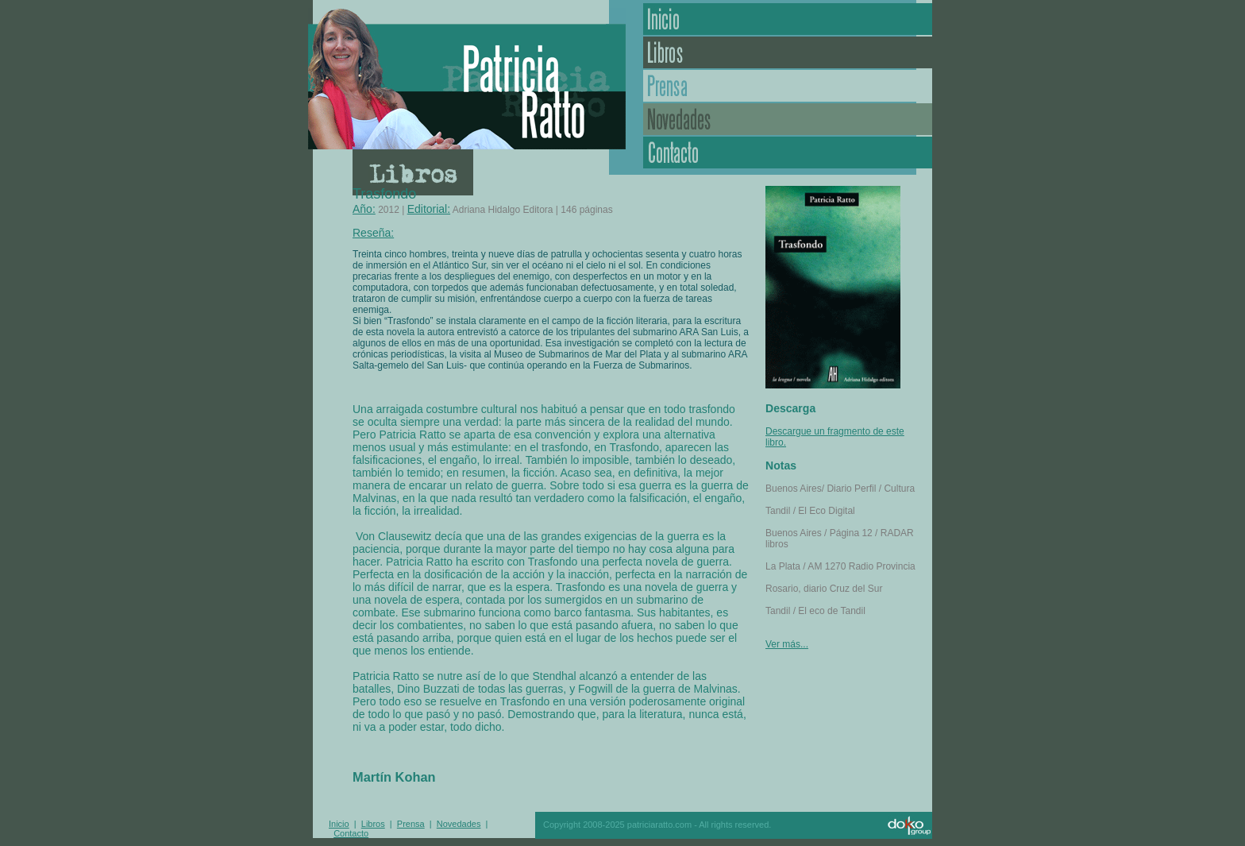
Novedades (787, 119)
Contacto (787, 152)
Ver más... (786, 644)
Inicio (787, 19)
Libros (787, 52)
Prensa (787, 86)
